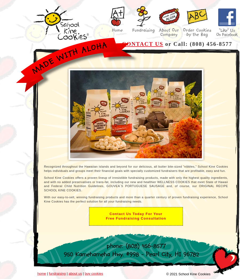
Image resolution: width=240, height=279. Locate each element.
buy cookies (94, 274)
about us (75, 274)
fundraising (57, 274)
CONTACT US (142, 44)
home (41, 274)
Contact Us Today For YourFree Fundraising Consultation (136, 216)
